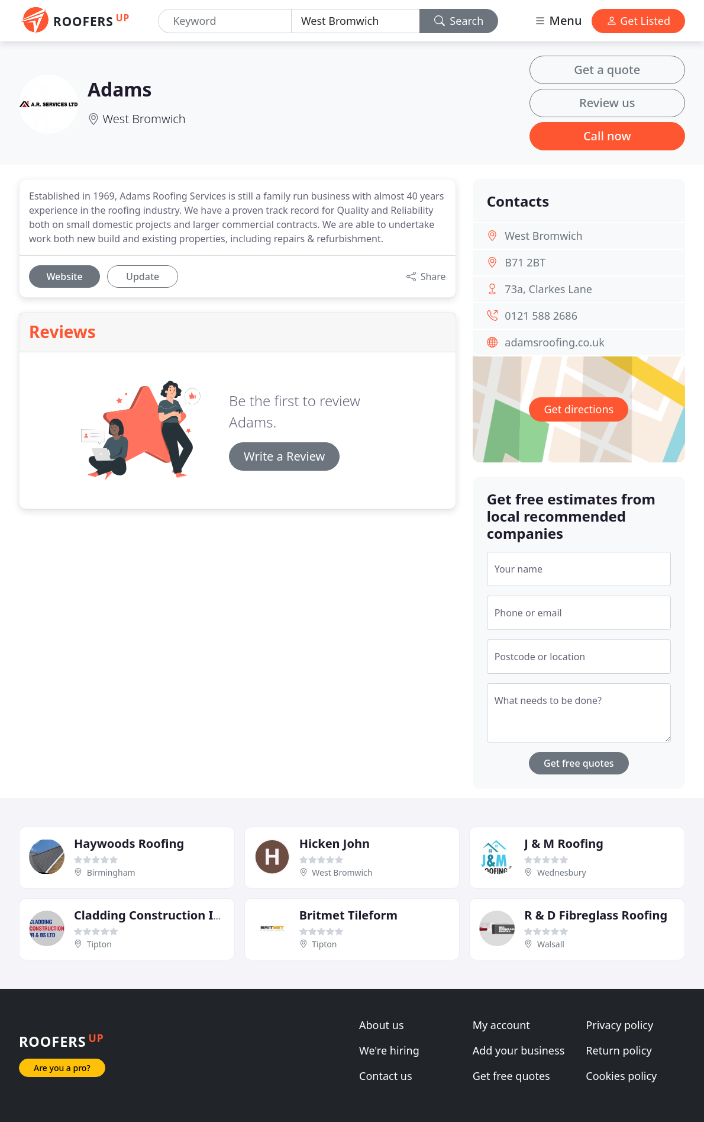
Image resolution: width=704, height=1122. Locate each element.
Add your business (519, 1050)
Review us (607, 103)
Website (64, 276)
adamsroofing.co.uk (555, 342)
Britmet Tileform (348, 915)
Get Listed (638, 21)
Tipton (99, 944)
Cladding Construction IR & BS (162, 915)
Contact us (385, 1076)
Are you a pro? (62, 1067)
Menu (558, 20)
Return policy (618, 1050)
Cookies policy (621, 1076)
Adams (119, 89)
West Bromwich (144, 119)
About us (381, 1025)
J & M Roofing (563, 843)
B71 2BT (525, 262)
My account (501, 1025)
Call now (607, 136)
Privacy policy (619, 1025)
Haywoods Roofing (129, 843)
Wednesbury (561, 872)
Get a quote (607, 70)
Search (459, 21)
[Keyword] (225, 21)
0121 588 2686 (541, 315)
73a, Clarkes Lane (548, 289)
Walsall (550, 944)
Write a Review (284, 456)
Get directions (578, 409)
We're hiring (389, 1050)
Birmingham (111, 872)
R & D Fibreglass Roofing (595, 915)
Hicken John (334, 843)
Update (142, 276)
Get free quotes (579, 763)
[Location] (355, 21)
